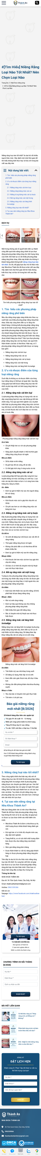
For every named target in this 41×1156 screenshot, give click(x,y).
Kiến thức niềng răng (18, 83)
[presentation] (2, 235)
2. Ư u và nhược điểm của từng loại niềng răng (20, 182)
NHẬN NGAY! (20, 994)
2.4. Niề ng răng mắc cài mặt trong (20, 198)
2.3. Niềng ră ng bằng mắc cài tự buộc (21, 195)
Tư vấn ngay (20, 762)
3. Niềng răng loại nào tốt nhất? (17, 208)
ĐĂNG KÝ (20, 1100)
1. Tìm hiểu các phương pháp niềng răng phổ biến (20, 176)
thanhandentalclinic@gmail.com (17, 1136)
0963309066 (9, 1131)
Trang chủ (5, 83)
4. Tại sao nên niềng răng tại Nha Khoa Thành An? (19, 212)
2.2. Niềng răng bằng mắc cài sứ (19, 191)
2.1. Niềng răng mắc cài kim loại (19, 188)
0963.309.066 (13, 887)
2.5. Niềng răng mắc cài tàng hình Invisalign (19, 202)
